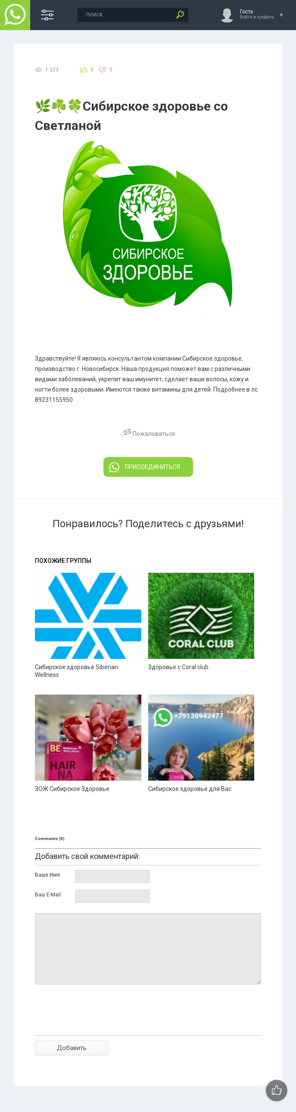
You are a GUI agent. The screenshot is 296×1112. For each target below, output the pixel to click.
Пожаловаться (148, 433)
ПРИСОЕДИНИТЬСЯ (144, 467)
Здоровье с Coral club (178, 667)
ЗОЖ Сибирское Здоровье (72, 788)
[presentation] (100, 1025)
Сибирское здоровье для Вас (189, 788)
